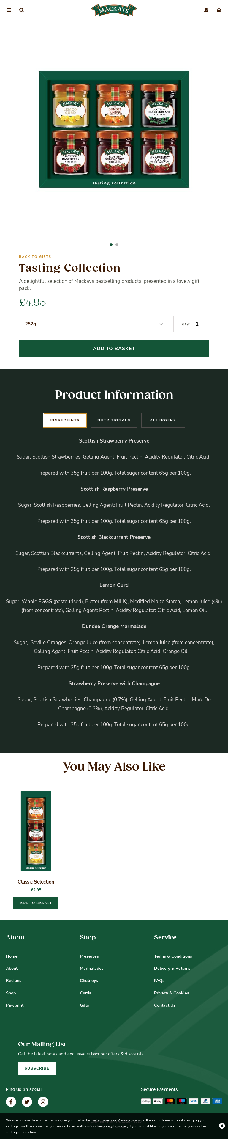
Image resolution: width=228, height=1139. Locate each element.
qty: (186, 324)
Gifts (84, 1005)
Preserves (89, 956)
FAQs (159, 980)
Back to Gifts (35, 257)
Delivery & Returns (172, 968)
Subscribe (37, 1068)
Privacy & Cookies (171, 993)
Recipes (13, 980)
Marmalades (92, 968)
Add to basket (36, 902)
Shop (11, 993)
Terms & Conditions (173, 956)
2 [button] (116, 244)
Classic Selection (36, 881)
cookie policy (102, 1126)
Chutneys (89, 980)
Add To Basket (114, 348)
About (12, 968)
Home (12, 956)
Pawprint (14, 1005)
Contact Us (164, 1005)
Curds (85, 993)
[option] (114, 132)
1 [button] (111, 244)
